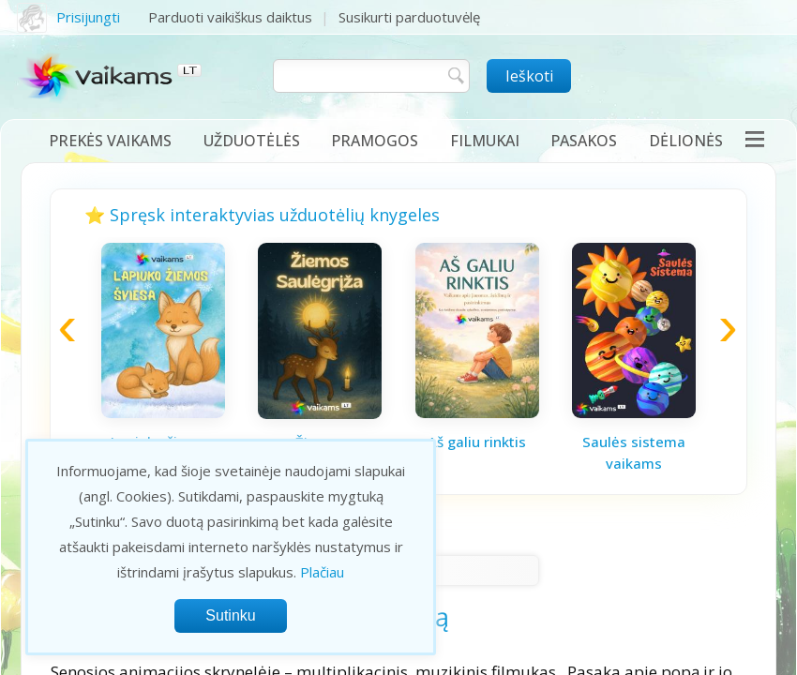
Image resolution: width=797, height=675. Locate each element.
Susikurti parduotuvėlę (409, 17)
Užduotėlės (251, 140)
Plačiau (322, 571)
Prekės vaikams (110, 140)
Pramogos (374, 140)
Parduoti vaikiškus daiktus (230, 17)
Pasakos (583, 140)
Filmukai (484, 140)
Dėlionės (686, 140)
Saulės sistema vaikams (633, 452)
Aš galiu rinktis (477, 441)
